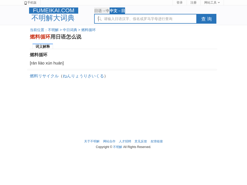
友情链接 (157, 141)
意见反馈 (141, 141)
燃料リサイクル (44, 76)
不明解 (53, 30)
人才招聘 (125, 141)
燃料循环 (88, 30)
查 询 (206, 19)
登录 (180, 2)
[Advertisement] (123, 95)
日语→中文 (102, 11)
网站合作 (109, 141)
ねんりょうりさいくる (83, 76)
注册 (193, 2)
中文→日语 (117, 11)
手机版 (30, 3)
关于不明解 (92, 141)
